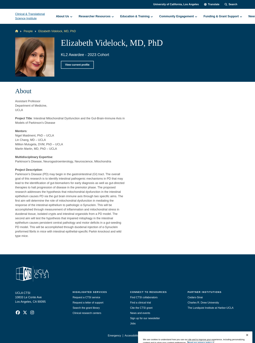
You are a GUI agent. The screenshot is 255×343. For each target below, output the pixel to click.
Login (209, 335)
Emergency (114, 335)
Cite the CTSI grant (141, 307)
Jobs (133, 323)
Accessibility (132, 335)
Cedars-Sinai (195, 297)
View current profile (77, 64)
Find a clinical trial (140, 302)
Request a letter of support (88, 302)
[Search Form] (231, 4)
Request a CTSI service (86, 297)
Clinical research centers (87, 313)
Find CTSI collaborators (144, 297)
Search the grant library (86, 307)
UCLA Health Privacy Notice (186, 335)
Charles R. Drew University (203, 302)
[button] (211, 4)
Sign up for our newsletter (145, 318)
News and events (140, 313)
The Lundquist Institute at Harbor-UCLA (211, 307)
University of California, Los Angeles (176, 4)
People (28, 31)
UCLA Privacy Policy (154, 335)
